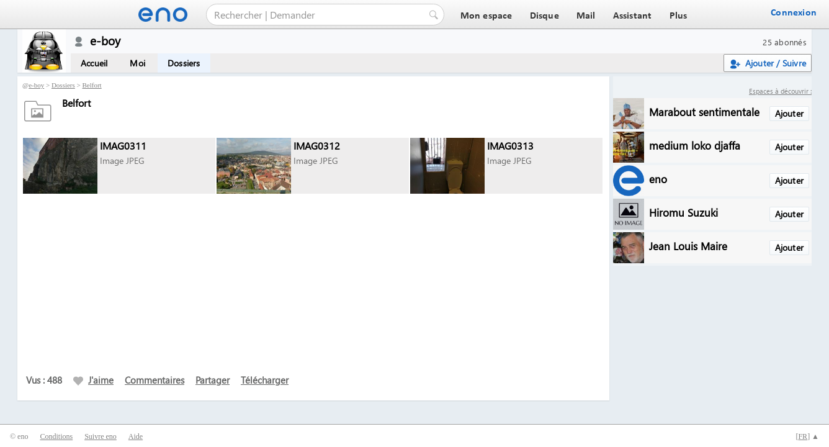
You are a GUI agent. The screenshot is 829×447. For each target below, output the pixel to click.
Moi (137, 63)
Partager (212, 380)
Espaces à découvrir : (780, 91)
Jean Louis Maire (688, 245)
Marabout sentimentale (704, 111)
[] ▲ (807, 436)
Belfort (92, 85)
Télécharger (265, 380)
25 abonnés (785, 42)
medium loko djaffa (694, 145)
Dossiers (184, 63)
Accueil (94, 63)
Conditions (56, 436)
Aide (135, 436)
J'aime (93, 380)
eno (658, 178)
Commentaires (154, 380)
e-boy (36, 85)
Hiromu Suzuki (683, 212)
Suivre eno (100, 436)
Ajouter (789, 113)
